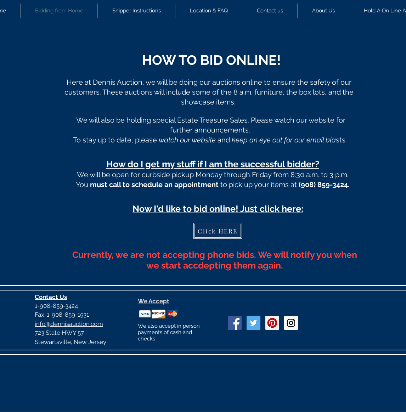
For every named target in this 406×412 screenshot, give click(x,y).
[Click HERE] (217, 231)
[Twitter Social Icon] (253, 323)
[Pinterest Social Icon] (272, 323)
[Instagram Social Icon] (291, 323)
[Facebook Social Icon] (235, 323)
